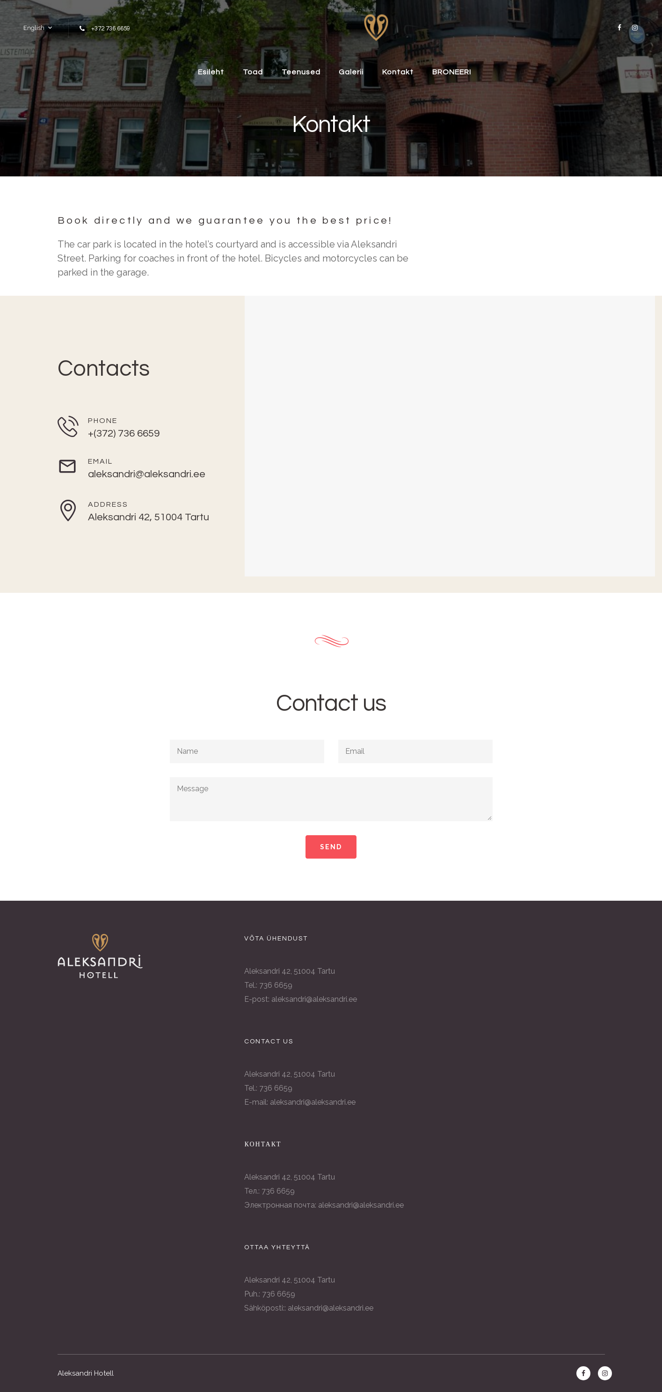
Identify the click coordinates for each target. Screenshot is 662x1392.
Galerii (351, 72)
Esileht (211, 72)
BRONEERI (452, 72)
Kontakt (398, 72)
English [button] (33, 27)
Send (331, 847)
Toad (253, 72)
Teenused (301, 72)
